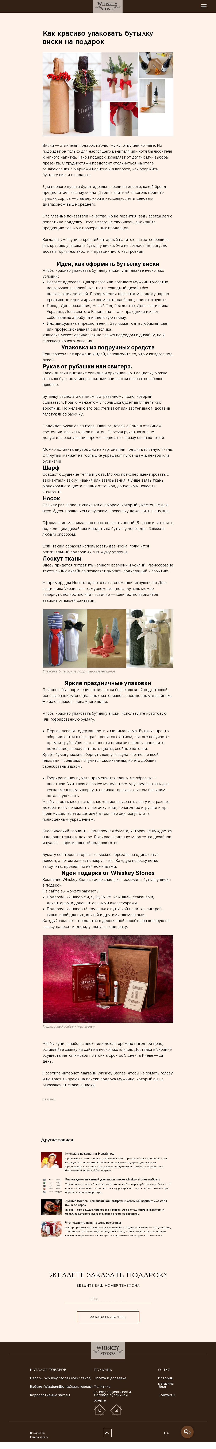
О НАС (164, 1376)
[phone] (108, 1306)
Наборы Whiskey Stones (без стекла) (61, 1385)
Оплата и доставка (110, 1385)
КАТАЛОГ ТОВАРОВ (48, 1376)
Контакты (167, 1402)
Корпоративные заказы (50, 1402)
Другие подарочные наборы (54, 1393)
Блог (162, 1393)
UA (166, 1440)
